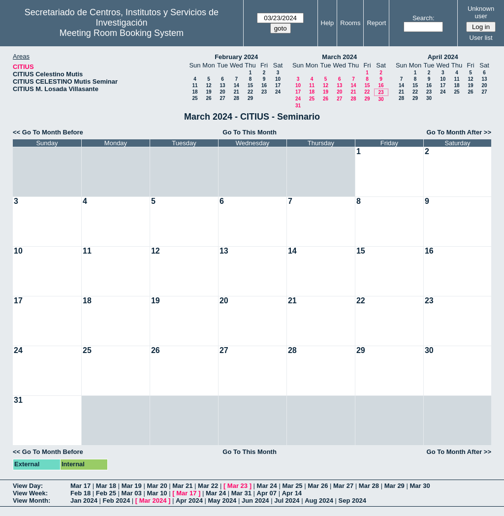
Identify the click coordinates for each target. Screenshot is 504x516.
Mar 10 (157, 493)
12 (208, 85)
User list (481, 37)
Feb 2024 (116, 500)
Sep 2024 (352, 500)
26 (208, 98)
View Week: (30, 493)
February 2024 (236, 57)
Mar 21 (182, 485)
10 (278, 79)
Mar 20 (157, 485)
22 (250, 92)
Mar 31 (241, 493)
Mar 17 (80, 485)
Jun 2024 (255, 500)
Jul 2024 (286, 500)
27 (222, 98)
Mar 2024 (153, 500)
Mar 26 (318, 485)
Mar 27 (343, 485)
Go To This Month (249, 132)
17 (278, 85)
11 (194, 85)
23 (264, 92)
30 (380, 99)
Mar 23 (237, 485)
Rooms (350, 23)
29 (250, 98)
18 (194, 92)
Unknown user (481, 12)
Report (376, 23)
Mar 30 (420, 485)
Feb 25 (106, 493)
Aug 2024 (319, 500)
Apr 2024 (189, 500)
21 (236, 92)
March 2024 (339, 57)
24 (278, 92)
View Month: (31, 500)
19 (208, 92)
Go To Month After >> (459, 132)
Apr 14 (292, 493)
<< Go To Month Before (48, 132)
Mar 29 (394, 485)
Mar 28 (369, 485)
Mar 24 (267, 485)
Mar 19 (132, 485)
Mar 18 (106, 485)
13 (222, 85)
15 (250, 85)
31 (298, 105)
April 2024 (443, 57)
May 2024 (222, 500)
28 (236, 98)
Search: (423, 18)
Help (327, 23)
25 (194, 98)
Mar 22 (208, 485)
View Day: (28, 485)
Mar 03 (132, 493)
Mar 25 (292, 485)
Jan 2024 (83, 500)
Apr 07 (267, 493)
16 (264, 85)
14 (236, 85)
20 (222, 92)
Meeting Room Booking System (122, 33)
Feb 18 (80, 493)
